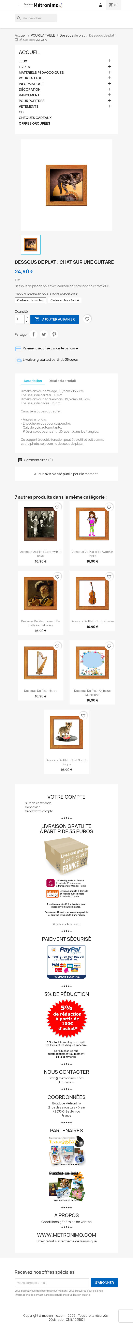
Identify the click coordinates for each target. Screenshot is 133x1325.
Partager (33, 334)
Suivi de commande (38, 803)
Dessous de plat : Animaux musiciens (92, 693)
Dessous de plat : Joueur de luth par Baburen (40, 623)
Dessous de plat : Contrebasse (92, 621)
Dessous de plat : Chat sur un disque (66, 762)
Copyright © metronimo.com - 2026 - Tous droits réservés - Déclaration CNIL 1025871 (66, 1317)
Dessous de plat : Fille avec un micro (92, 554)
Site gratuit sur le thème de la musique (66, 1241)
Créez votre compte (39, 811)
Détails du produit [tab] (62, 381)
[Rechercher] (36, 18)
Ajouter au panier (55, 319)
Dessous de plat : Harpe (40, 691)
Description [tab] (33, 381)
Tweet (44, 334)
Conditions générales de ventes (66, 1222)
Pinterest (54, 334)
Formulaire (66, 1082)
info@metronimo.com (66, 1078)
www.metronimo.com (66, 1234)
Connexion (32, 807)
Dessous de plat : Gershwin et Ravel (41, 554)
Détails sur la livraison (66, 924)
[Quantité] (20, 319)
